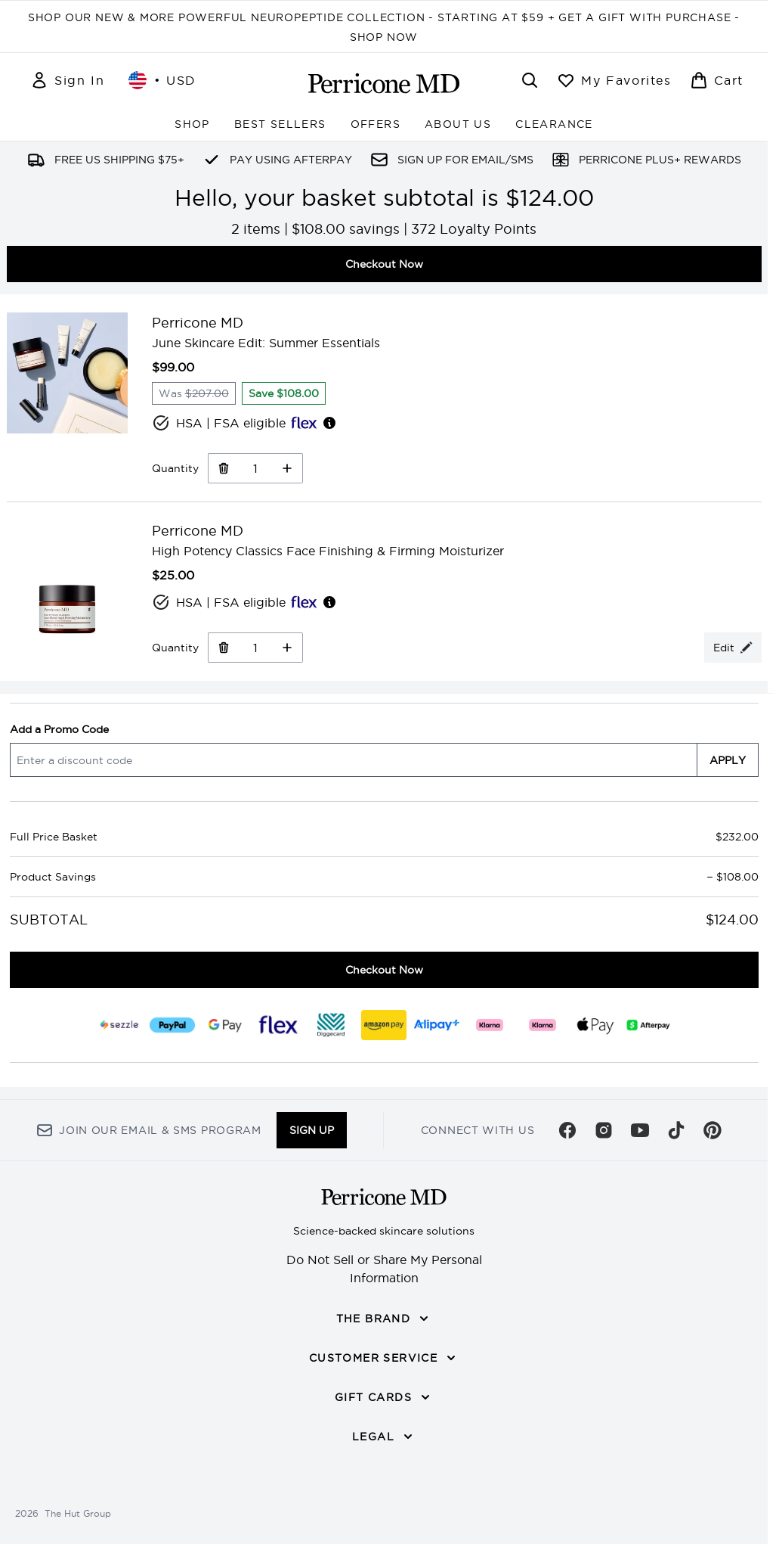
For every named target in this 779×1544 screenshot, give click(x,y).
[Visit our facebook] (567, 1130)
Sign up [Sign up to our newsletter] (311, 1130)
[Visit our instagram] (604, 1130)
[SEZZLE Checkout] (119, 1025)
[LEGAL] (384, 1436)
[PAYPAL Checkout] (172, 1025)
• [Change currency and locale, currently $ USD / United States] (162, 80)
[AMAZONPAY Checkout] (383, 1025)
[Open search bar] (530, 80)
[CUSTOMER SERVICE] (384, 1357)
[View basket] (716, 80)
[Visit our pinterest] (712, 1130)
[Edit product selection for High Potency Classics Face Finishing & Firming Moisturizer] (733, 647)
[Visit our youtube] (640, 1130)
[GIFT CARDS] (384, 1397)
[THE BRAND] (384, 1318)
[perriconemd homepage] (383, 83)
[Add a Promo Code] (353, 760)
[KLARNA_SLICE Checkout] (489, 1025)
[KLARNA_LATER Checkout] (542, 1025)
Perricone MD (197, 322)
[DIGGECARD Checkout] (331, 1025)
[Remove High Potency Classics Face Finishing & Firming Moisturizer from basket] (223, 647)
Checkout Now (384, 264)
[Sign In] (67, 80)
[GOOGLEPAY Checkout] (225, 1025)
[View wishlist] (614, 80)
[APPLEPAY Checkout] (595, 1025)
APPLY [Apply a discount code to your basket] (727, 760)
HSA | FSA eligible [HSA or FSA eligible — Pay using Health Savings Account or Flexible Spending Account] (244, 423)
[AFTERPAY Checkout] (648, 1025)
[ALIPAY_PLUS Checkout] (436, 1025)
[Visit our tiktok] (676, 1130)
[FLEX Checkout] (278, 1025)
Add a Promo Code (59, 729)
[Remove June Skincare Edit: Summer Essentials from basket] (223, 468)
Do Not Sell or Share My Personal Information (384, 1269)
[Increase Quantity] (287, 468)
